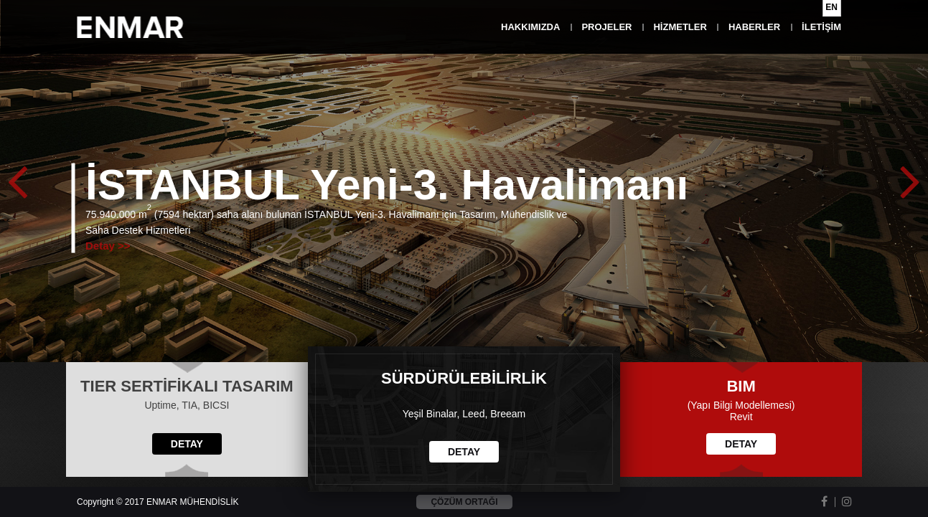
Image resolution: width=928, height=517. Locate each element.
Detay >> (108, 245)
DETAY (187, 444)
